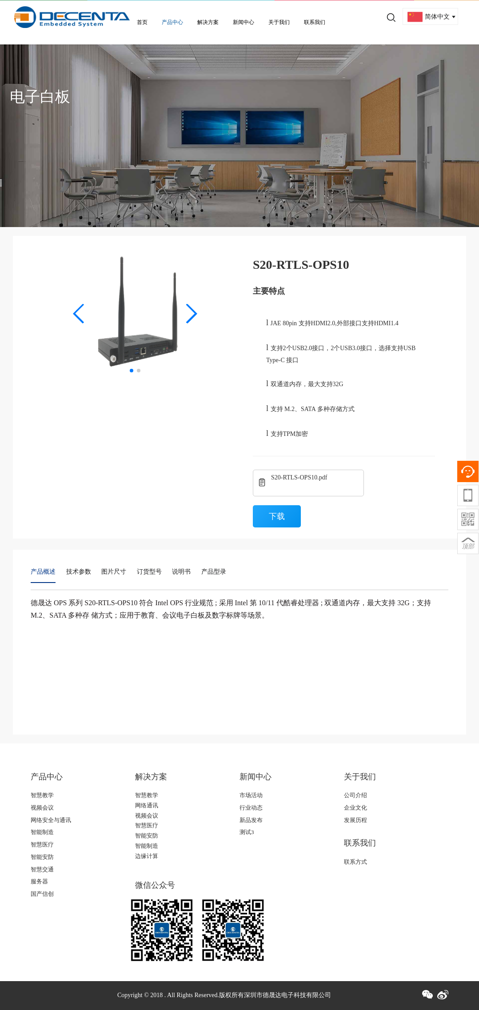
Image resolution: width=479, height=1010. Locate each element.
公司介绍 (355, 795)
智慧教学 (42, 795)
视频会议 (42, 807)
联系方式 (355, 861)
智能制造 (42, 832)
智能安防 (42, 857)
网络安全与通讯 (51, 820)
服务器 (39, 881)
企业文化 (355, 807)
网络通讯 (146, 805)
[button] (79, 313)
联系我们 (314, 22)
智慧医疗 (42, 844)
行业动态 (251, 807)
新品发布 (251, 820)
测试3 (246, 832)
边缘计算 (146, 856)
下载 (277, 516)
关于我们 (279, 22)
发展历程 (355, 820)
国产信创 (42, 893)
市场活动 (251, 795)
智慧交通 (42, 869)
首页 (142, 22)
